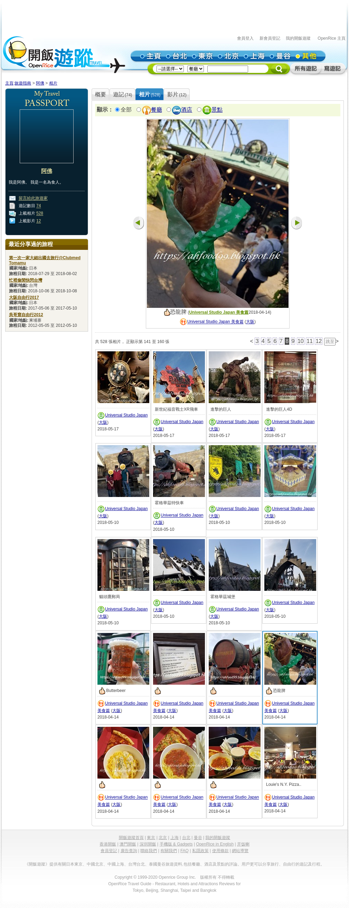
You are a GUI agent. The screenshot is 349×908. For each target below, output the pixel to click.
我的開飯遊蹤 (298, 38)
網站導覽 (240, 850)
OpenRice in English (215, 844)
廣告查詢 (129, 850)
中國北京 (95, 864)
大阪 (250, 322)
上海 (174, 837)
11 (309, 341)
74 (38, 206)
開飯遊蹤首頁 (131, 837)
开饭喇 (243, 844)
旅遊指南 (23, 83)
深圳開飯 (148, 844)
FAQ (184, 850)
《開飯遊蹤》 (37, 864)
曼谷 (198, 837)
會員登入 (245, 38)
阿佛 (40, 83)
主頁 (9, 83)
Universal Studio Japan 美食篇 (218, 312)
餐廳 (156, 110)
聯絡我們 (148, 850)
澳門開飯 (128, 844)
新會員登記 (270, 38)
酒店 (186, 110)
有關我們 (168, 850)
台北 (186, 837)
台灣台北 (136, 864)
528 (39, 213)
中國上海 (115, 864)
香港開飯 (108, 844)
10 (301, 341)
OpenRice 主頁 (332, 38)
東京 (151, 837)
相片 (53, 83)
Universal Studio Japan (126, 415)
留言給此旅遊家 (33, 198)
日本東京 (74, 864)
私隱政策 (200, 850)
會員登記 (109, 850)
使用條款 (220, 850)
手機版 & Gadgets (176, 844)
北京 (163, 837)
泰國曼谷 (157, 864)
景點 (217, 110)
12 (38, 221)
